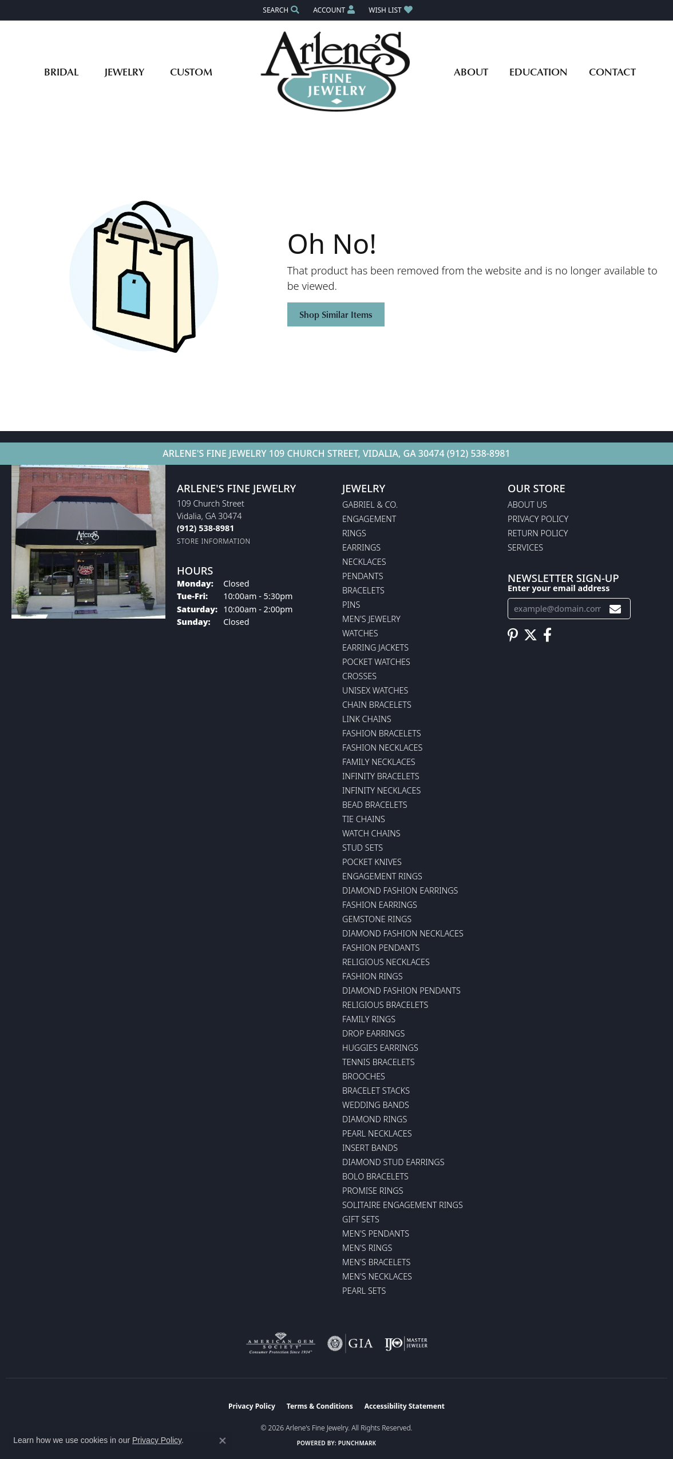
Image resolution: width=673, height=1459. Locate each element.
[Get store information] (214, 541)
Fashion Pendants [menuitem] (380, 947)
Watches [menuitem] (360, 633)
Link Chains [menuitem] (366, 718)
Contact (612, 71)
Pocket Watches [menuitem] (376, 661)
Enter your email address (559, 588)
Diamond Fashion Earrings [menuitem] (400, 890)
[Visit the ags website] (281, 1343)
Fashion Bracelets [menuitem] (381, 733)
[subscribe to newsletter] (615, 609)
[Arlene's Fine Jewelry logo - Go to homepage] (337, 71)
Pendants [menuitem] (362, 576)
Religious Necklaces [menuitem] (386, 961)
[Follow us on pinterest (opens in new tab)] (513, 635)
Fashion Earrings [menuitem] (379, 904)
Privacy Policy (538, 518)
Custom (191, 71)
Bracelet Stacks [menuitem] (376, 1090)
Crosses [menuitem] (359, 676)
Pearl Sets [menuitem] (364, 1290)
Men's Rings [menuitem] (367, 1247)
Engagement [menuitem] (369, 518)
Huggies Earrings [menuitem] (380, 1047)
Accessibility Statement (405, 1406)
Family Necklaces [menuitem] (378, 761)
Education (538, 71)
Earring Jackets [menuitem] (375, 647)
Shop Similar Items (336, 314)
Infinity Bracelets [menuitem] (380, 776)
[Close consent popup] (222, 1440)
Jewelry (124, 71)
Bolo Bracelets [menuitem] (375, 1176)
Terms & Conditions (320, 1406)
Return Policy (538, 533)
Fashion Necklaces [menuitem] (382, 747)
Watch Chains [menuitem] (371, 833)
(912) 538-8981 (478, 453)
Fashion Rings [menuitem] (372, 976)
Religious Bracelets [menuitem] (385, 1004)
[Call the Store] (205, 528)
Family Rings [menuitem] (368, 1019)
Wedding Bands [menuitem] (375, 1104)
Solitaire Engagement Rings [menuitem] (402, 1204)
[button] (279, 10)
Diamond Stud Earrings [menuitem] (393, 1162)
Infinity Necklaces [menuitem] (381, 790)
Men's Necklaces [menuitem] (377, 1276)
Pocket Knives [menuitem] (372, 861)
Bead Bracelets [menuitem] (374, 804)
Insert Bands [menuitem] (370, 1147)
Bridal (61, 71)
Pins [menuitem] (351, 604)
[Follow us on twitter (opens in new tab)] (530, 635)
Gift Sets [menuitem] (360, 1219)
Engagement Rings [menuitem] (382, 876)
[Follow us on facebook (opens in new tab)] (547, 635)
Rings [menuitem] (354, 533)
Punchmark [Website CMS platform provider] (357, 1443)
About (471, 71)
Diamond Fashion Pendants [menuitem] (401, 990)
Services (525, 547)
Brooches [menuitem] (363, 1076)
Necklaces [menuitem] (364, 561)
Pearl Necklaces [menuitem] (377, 1133)
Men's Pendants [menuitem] (375, 1233)
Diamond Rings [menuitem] (374, 1119)
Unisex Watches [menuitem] (375, 690)
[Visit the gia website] (350, 1343)
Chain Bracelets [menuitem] (376, 704)
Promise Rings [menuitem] (372, 1190)
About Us (527, 504)
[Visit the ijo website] (406, 1343)
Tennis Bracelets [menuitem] (378, 1062)
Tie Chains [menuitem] (363, 819)
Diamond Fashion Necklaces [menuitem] (403, 933)
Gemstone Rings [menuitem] (376, 919)
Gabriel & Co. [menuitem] (370, 504)
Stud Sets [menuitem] (362, 847)
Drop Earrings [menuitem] (373, 1033)
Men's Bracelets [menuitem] (376, 1262)
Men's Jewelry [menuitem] (371, 618)
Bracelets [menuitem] (363, 590)
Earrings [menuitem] (361, 547)
